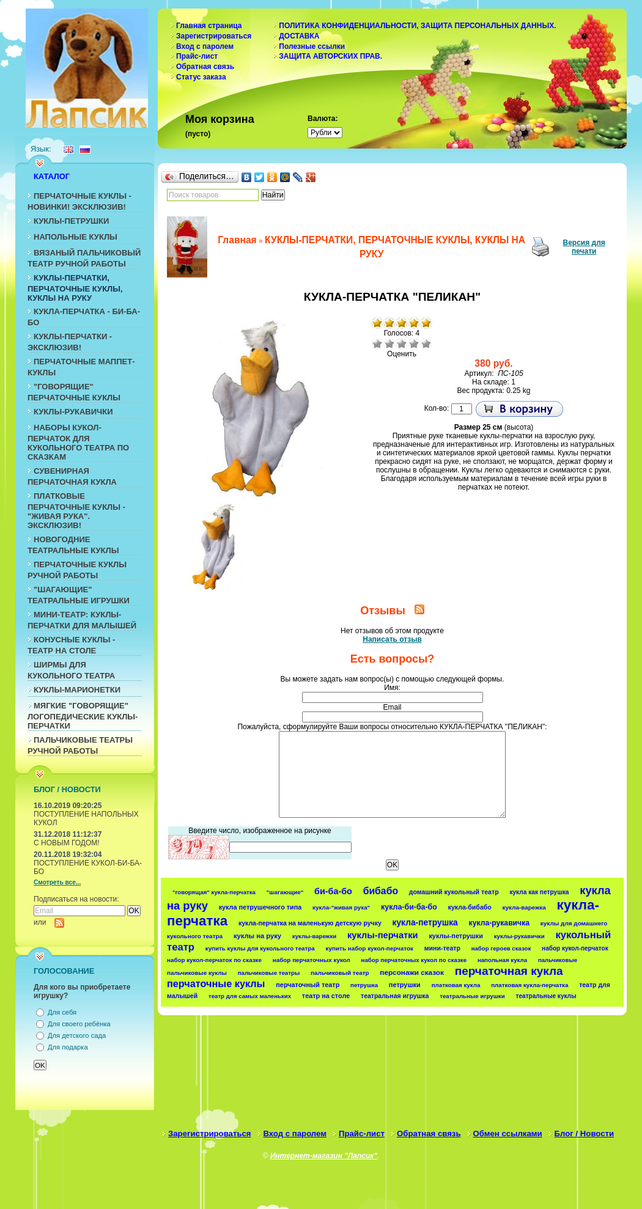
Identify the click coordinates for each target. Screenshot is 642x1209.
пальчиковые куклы (197, 972)
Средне (402, 343)
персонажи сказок (412, 972)
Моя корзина (219, 119)
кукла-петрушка (425, 922)
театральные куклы (546, 996)
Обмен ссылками (507, 1133)
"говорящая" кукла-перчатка (214, 892)
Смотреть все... (57, 882)
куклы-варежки (314, 936)
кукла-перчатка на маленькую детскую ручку (310, 923)
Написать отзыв (392, 639)
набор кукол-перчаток (575, 948)
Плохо (389, 343)
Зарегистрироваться (213, 36)
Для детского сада (77, 1035)
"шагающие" (285, 892)
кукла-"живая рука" (341, 907)
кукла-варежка (524, 907)
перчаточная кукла (509, 971)
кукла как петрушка (539, 892)
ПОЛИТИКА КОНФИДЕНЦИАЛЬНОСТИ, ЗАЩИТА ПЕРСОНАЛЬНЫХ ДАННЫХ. (417, 25)
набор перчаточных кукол (311, 960)
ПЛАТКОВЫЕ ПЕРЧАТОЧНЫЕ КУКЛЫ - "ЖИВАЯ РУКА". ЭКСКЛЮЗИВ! (76, 510)
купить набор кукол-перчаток (369, 948)
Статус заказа (201, 77)
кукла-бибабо (470, 907)
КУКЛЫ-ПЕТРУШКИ (71, 221)
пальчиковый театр (340, 972)
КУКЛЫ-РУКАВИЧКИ (73, 411)
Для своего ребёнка (79, 1023)
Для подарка (68, 1047)
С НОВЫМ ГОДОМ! (67, 843)
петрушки (405, 984)
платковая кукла (456, 985)
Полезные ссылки (312, 46)
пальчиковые (557, 960)
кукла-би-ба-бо (409, 907)
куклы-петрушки (456, 935)
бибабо (380, 891)
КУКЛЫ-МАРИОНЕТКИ (77, 689)
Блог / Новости (584, 1133)
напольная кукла (502, 960)
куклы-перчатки (382, 935)
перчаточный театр (307, 984)
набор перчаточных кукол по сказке (414, 960)
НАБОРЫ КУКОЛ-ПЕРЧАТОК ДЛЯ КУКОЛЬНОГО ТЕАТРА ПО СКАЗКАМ (78, 442)
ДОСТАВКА (299, 36)
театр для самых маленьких (249, 996)
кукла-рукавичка (499, 923)
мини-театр (442, 948)
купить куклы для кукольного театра (260, 948)
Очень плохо (377, 343)
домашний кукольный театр (454, 891)
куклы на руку (257, 935)
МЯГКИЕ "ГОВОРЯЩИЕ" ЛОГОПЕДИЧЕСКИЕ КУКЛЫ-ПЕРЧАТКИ (83, 715)
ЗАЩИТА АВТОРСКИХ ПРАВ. (330, 56)
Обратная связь (205, 66)
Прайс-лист (197, 56)
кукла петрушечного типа (260, 907)
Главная (237, 240)
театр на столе (326, 995)
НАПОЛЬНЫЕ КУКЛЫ (75, 236)
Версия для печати (584, 246)
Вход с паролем (205, 46)
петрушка (364, 985)
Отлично (426, 343)
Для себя (62, 1012)
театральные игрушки (472, 996)
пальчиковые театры (269, 972)
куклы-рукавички (519, 936)
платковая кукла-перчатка (529, 985)
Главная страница (209, 25)
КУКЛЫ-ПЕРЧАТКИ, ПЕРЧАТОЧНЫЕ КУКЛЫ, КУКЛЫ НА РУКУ (75, 288)
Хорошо (414, 343)
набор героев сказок (501, 948)
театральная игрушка (395, 995)
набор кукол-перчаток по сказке (214, 960)
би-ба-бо (333, 891)
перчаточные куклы (216, 983)
